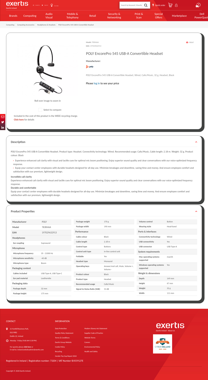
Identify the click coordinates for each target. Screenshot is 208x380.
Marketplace (169, 15)
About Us (58, 5)
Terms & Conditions (62, 338)
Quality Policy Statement (64, 333)
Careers (87, 342)
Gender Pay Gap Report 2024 (66, 356)
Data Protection (61, 328)
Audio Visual (48, 15)
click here (27, 347)
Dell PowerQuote (190, 15)
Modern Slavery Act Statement (95, 328)
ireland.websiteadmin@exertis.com (30, 350)
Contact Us (42, 5)
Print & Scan (131, 15)
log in (97, 83)
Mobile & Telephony (70, 15)
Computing (29, 15)
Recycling (58, 351)
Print (191, 42)
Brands (13, 15)
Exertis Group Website (63, 342)
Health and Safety (91, 351)
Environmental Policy (92, 347)
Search (146, 5)
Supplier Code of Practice (93, 333)
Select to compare (49, 109)
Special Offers (149, 15)
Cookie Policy (60, 347)
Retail (88, 15)
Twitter (2, 122)
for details (24, 119)
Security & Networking (109, 15)
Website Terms (89, 338)
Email (2, 116)
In (2, 127)
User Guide (73, 5)
